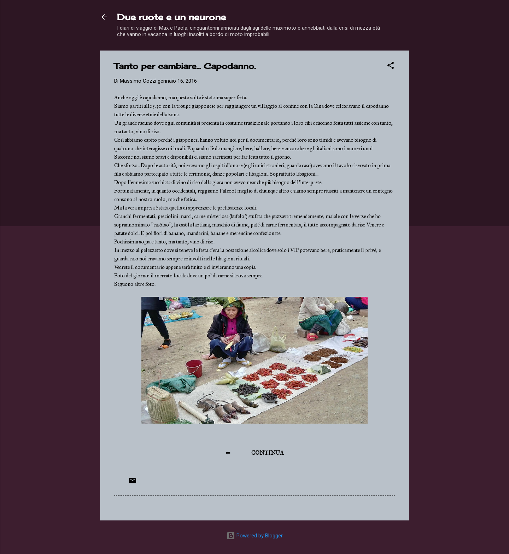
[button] (390, 66)
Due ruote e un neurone (171, 17)
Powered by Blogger (255, 535)
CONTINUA (267, 452)
